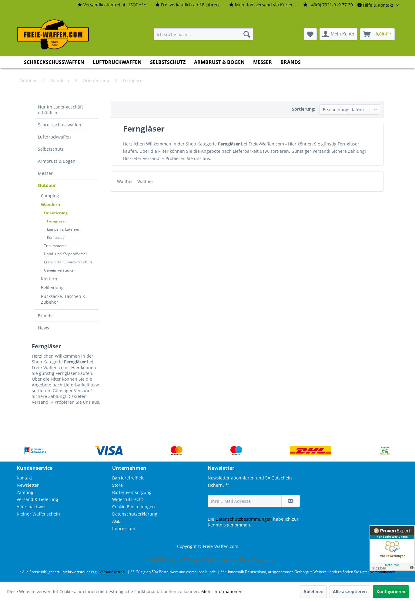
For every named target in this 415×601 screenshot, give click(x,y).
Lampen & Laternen (63, 229)
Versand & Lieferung (37, 499)
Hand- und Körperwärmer (65, 253)
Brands (45, 316)
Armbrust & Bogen (56, 161)
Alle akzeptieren (350, 591)
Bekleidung (52, 287)
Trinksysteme (55, 245)
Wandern (50, 204)
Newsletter (28, 485)
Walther (125, 181)
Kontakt (24, 478)
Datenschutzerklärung (134, 514)
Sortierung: (303, 109)
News (43, 328)
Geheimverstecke (59, 270)
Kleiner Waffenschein (38, 514)
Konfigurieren (391, 591)
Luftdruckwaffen (54, 137)
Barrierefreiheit (128, 478)
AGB (116, 521)
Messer (45, 173)
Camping (50, 196)
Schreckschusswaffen (59, 125)
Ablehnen (313, 591)
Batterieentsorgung (132, 492)
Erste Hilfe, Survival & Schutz (68, 262)
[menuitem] (112, 5)
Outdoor (47, 185)
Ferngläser (56, 221)
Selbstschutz (51, 149)
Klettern (49, 279)
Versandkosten (112, 571)
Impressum (123, 528)
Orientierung (56, 212)
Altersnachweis (32, 506)
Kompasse (56, 237)
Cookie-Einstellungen (133, 506)
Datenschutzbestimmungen (244, 519)
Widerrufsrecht (127, 499)
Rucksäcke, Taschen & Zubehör (63, 299)
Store (117, 485)
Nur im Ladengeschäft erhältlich (60, 109)
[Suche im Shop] (203, 34)
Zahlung (25, 492)
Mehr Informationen (222, 591)
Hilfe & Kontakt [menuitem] (375, 5)
